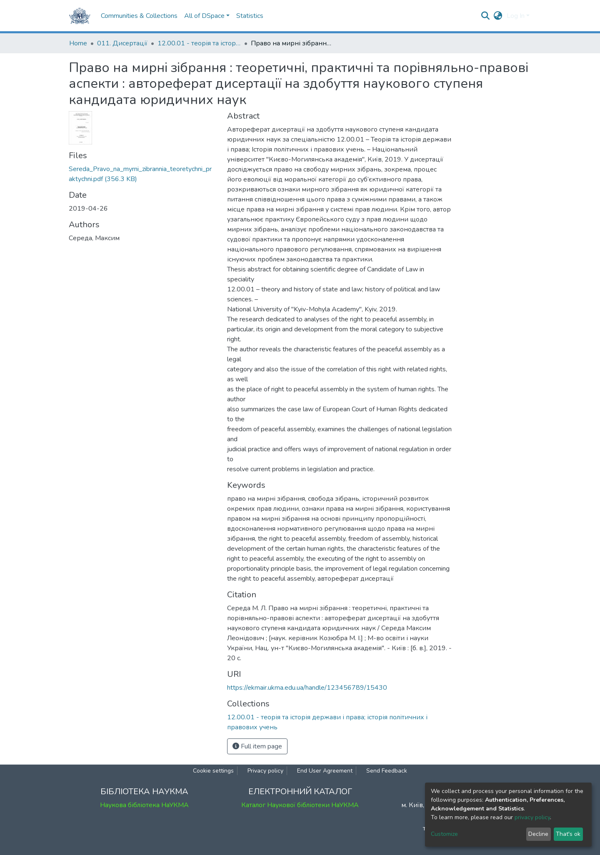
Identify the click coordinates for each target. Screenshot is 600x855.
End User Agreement (324, 771)
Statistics (249, 15)
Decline (538, 834)
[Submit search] (485, 15)
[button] (498, 16)
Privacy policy (265, 771)
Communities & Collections (139, 15)
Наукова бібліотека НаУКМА (144, 805)
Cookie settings (213, 771)
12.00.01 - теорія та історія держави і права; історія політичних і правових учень (199, 43)
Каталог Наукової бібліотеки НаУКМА (300, 805)
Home (78, 43)
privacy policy (532, 817)
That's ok (568, 834)
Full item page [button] (257, 746)
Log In (516, 15)
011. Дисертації (122, 43)
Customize (444, 834)
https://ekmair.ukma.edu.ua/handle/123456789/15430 (307, 687)
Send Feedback (386, 771)
